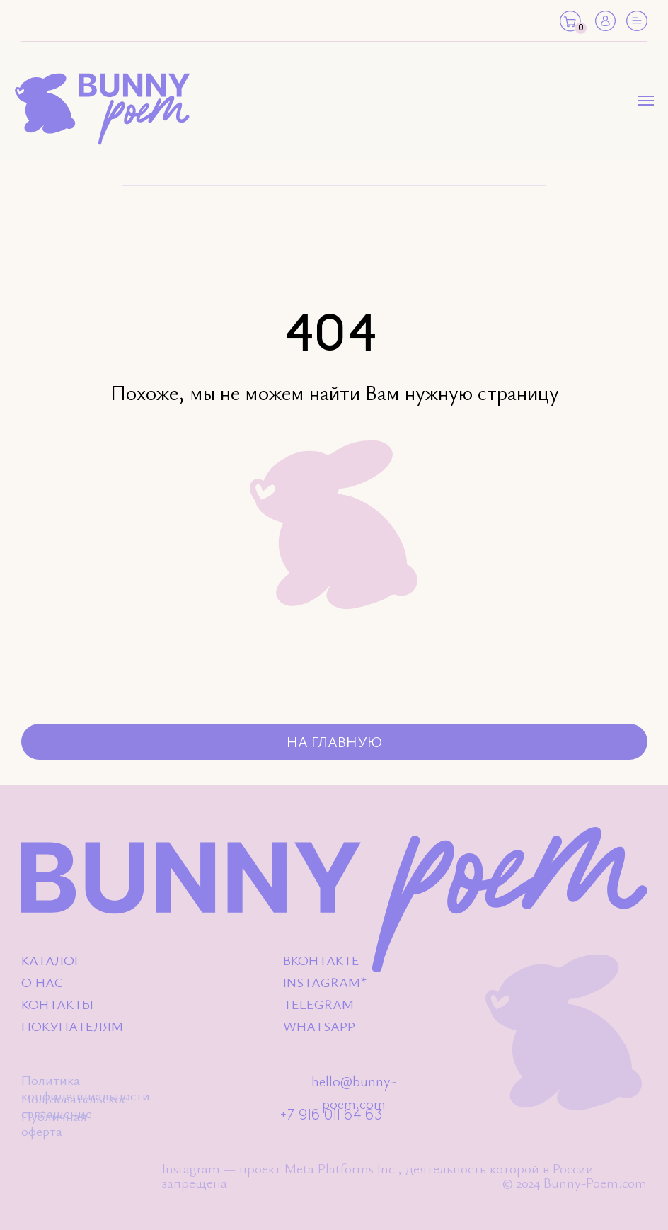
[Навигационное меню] (646, 101)
